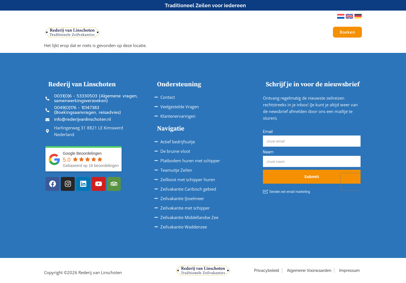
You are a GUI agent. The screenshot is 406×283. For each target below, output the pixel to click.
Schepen (135, 32)
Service (248, 32)
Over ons (279, 32)
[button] (325, 16)
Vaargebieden (213, 32)
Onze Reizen (172, 32)
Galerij (306, 32)
